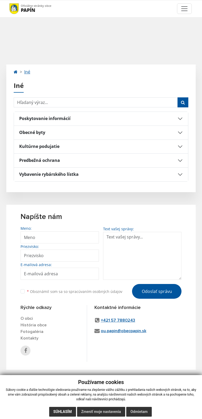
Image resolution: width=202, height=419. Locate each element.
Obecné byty (32, 132)
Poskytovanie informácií (44, 118)
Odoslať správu (157, 291)
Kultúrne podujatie (39, 146)
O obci (27, 318)
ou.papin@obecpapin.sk (123, 331)
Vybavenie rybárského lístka (49, 174)
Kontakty (29, 338)
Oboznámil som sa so (74, 291)
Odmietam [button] (139, 412)
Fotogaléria (32, 332)
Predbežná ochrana (39, 160)
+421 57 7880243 (118, 320)
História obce (34, 325)
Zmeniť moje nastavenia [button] (101, 412)
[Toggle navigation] (184, 8)
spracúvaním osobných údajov (95, 291)
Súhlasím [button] (62, 412)
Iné (27, 72)
